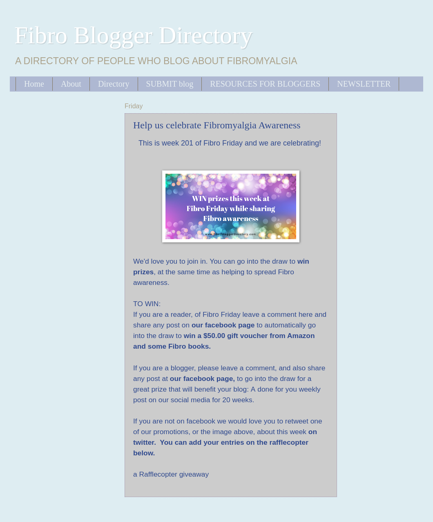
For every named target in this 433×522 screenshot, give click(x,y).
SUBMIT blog (170, 83)
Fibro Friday (223, 143)
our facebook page (201, 378)
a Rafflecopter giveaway (171, 474)
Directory (113, 83)
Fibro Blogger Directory (133, 35)
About (71, 83)
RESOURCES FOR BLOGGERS (265, 83)
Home (34, 83)
